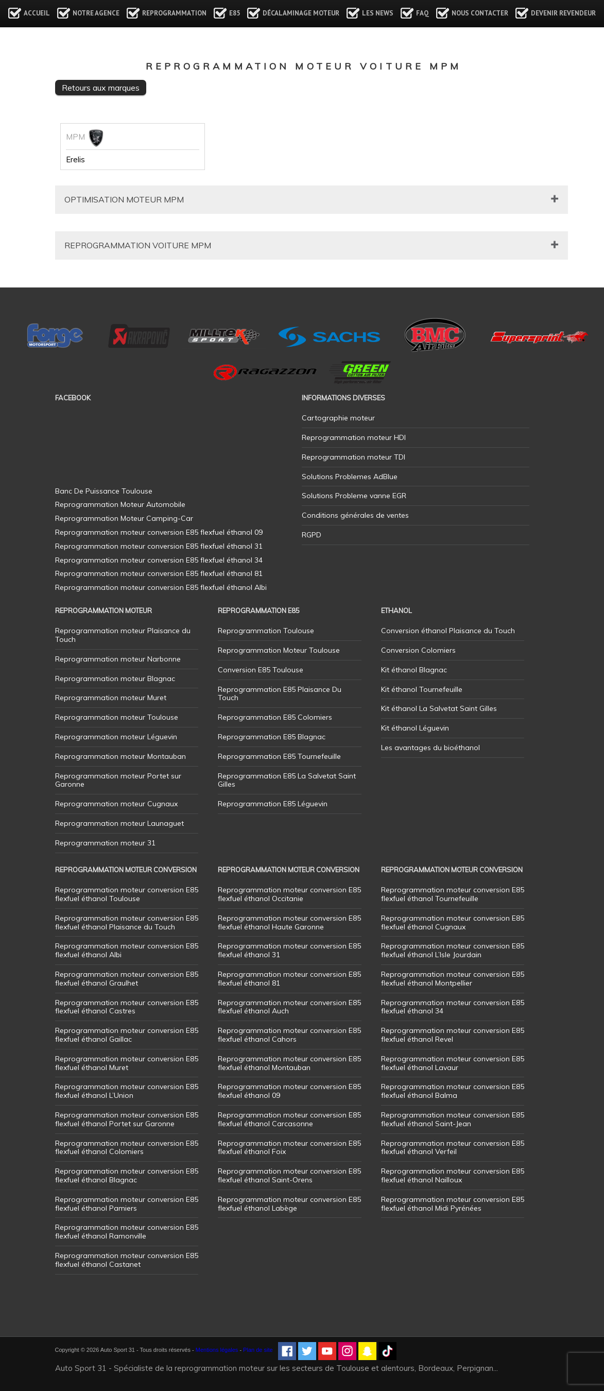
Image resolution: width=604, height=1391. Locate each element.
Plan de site (257, 1350)
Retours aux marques (101, 87)
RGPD (311, 534)
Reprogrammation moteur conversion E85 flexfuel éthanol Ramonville (126, 1232)
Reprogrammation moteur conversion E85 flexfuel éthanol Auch (289, 1007)
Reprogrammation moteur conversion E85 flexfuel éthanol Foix (289, 1148)
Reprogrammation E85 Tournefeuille (279, 756)
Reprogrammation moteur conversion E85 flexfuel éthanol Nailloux (452, 1175)
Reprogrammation (174, 13)
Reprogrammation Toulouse (266, 630)
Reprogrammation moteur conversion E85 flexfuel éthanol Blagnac (126, 1175)
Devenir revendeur (563, 13)
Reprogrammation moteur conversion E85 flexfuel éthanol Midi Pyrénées (452, 1204)
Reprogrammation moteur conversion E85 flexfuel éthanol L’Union (126, 1091)
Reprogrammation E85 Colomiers (275, 717)
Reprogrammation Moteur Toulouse (279, 650)
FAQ (422, 13)
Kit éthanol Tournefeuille (421, 689)
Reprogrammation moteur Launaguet (119, 823)
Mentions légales (217, 1350)
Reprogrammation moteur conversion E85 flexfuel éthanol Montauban (289, 1063)
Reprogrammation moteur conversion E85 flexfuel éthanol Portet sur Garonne (126, 1119)
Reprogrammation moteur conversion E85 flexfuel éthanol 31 (289, 950)
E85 (234, 13)
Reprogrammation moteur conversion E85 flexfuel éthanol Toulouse (126, 894)
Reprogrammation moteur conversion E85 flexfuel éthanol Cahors (289, 1035)
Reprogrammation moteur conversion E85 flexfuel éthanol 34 (452, 1007)
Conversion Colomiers (418, 650)
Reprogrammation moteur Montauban (120, 756)
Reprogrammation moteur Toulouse (116, 717)
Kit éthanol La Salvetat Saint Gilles (439, 708)
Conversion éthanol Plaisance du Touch (448, 630)
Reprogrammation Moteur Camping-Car (124, 518)
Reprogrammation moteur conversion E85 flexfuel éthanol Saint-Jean (452, 1119)
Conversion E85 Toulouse (260, 669)
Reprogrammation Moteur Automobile (120, 504)
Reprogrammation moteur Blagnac (115, 678)
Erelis (75, 159)
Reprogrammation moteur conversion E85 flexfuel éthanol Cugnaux (452, 922)
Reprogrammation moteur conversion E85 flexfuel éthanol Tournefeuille (452, 894)
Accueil (37, 13)
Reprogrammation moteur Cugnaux (116, 803)
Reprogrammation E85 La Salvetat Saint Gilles (287, 780)
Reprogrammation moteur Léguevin (116, 736)
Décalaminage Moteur (301, 13)
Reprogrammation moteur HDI (354, 437)
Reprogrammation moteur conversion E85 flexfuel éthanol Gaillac (126, 1035)
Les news (377, 13)
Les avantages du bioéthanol (430, 747)
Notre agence (96, 13)
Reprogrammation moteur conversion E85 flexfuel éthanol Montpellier (452, 979)
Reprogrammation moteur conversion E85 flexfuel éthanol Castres (126, 1007)
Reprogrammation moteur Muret (110, 697)
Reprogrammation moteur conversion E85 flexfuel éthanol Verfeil (452, 1148)
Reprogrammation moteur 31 (105, 842)
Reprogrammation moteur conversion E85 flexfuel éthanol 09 (289, 1091)
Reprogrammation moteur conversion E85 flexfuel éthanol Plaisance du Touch (126, 922)
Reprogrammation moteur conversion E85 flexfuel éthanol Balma (452, 1091)
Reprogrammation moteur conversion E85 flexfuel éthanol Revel (452, 1035)
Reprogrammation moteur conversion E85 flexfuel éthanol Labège (289, 1204)
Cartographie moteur (338, 417)
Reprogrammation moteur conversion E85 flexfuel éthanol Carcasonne (289, 1119)
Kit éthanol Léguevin (415, 728)
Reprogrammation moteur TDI (353, 457)
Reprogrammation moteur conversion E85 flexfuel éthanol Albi (126, 950)
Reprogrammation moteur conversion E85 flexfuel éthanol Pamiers (126, 1204)
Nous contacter (480, 13)
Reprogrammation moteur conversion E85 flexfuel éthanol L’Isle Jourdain (452, 950)
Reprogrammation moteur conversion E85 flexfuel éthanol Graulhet (126, 979)
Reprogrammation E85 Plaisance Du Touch (279, 694)
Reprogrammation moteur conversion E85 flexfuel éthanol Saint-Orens (289, 1175)
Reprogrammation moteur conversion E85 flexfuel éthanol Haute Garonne (289, 922)
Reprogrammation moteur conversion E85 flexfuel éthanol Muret (126, 1063)
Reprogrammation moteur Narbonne (118, 659)
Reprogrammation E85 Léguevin (272, 803)
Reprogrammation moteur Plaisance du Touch (123, 635)
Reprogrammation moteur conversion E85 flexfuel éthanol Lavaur (452, 1063)
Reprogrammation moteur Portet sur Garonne (118, 780)
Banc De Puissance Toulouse (103, 491)
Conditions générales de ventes (355, 515)
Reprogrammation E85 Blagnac (271, 736)
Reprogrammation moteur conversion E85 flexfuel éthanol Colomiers (126, 1148)
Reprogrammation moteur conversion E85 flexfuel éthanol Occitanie (289, 894)
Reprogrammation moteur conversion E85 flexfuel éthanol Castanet (126, 1260)
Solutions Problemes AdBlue (350, 476)
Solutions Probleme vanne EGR (354, 495)
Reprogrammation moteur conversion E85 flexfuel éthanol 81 (289, 979)
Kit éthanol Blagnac (414, 669)
